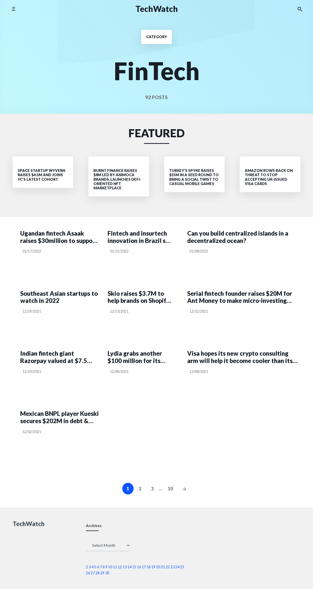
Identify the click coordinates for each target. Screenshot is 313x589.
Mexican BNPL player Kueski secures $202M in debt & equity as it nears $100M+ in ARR (59, 417)
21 (163, 567)
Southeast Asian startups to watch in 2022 (59, 297)
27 (93, 573)
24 (177, 567)
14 (129, 567)
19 (153, 567)
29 (102, 573)
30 (107, 573)
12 (120, 567)
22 (168, 567)
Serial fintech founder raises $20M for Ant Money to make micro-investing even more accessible (239, 297)
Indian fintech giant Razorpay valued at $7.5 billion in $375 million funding (53, 357)
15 (134, 567)
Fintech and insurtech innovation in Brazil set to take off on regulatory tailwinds (140, 237)
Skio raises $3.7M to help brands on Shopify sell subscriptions (139, 297)
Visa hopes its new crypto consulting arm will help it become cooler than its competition (240, 357)
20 (158, 567)
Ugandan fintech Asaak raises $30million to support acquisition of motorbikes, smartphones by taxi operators (59, 237)
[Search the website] (300, 9)
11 (115, 567)
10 (170, 488)
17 (144, 567)
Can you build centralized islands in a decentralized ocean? (237, 237)
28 (97, 573)
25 (182, 567)
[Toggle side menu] (13, 8)
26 (88, 573)
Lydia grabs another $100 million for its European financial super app (135, 357)
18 (149, 567)
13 (125, 567)
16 (139, 567)
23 (173, 567)
